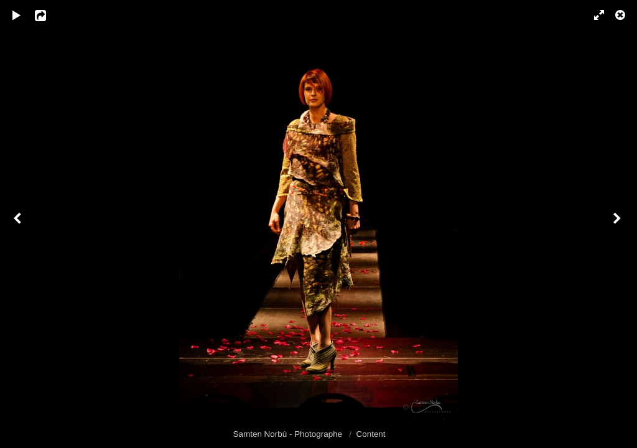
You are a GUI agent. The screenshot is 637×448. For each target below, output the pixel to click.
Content (371, 434)
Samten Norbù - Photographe (289, 434)
